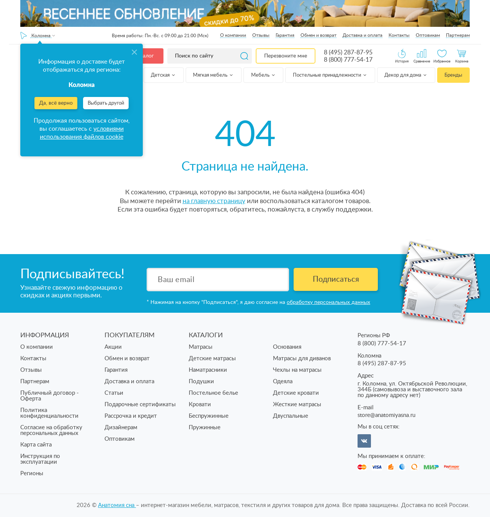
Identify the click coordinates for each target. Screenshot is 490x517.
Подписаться (336, 279)
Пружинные (204, 427)
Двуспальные (290, 416)
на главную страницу (214, 201)
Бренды (453, 75)
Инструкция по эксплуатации (40, 459)
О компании (233, 35)
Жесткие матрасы (297, 404)
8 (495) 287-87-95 (348, 52)
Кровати (200, 404)
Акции (113, 347)
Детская (163, 75)
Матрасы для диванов (302, 358)
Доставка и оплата (362, 35)
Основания (287, 347)
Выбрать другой (106, 103)
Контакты (399, 35)
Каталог (144, 56)
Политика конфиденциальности (49, 413)
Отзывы (261, 35)
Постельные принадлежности (330, 75)
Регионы (31, 473)
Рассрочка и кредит (131, 416)
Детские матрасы (212, 358)
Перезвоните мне (285, 56)
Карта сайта (36, 445)
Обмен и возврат (318, 35)
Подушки (201, 381)
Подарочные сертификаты (140, 404)
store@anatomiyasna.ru (386, 415)
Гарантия (285, 35)
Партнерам (458, 35)
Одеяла (282, 381)
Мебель (263, 75)
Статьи (114, 393)
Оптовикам (428, 35)
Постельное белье (213, 393)
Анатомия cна (117, 505)
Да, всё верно (56, 103)
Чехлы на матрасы (297, 370)
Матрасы (200, 347)
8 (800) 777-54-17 (348, 60)
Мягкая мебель (213, 75)
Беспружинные (209, 416)
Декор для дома (406, 75)
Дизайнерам (121, 427)
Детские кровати (296, 393)
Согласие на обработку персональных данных (51, 430)
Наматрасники (208, 370)
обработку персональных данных (328, 302)
